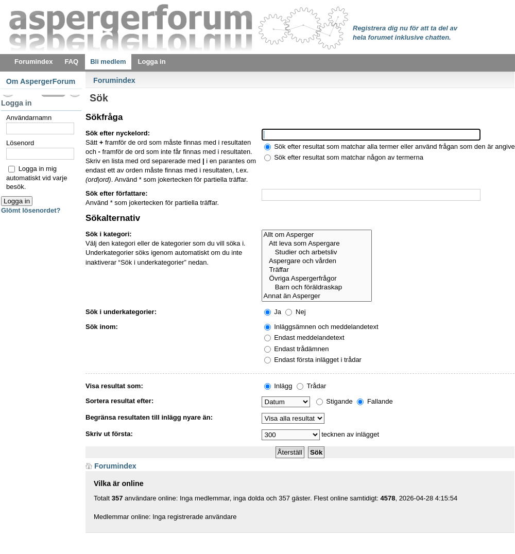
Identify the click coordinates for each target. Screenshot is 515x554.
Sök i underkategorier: (121, 312)
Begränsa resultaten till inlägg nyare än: (149, 417)
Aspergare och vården (317, 261)
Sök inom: (101, 327)
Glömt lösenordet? (31, 210)
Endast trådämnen (296, 349)
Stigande (334, 401)
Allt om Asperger (317, 235)
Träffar (317, 270)
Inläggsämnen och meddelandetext (321, 327)
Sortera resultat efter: (119, 401)
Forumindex (114, 80)
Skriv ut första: (109, 434)
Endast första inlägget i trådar (313, 359)
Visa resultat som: (114, 386)
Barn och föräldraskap (317, 287)
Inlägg (278, 386)
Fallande (374, 401)
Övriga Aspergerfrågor (317, 278)
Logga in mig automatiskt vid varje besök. (36, 178)
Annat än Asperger (317, 296)
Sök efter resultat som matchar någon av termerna (343, 157)
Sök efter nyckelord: (117, 133)
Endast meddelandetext (304, 337)
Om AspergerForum (41, 81)
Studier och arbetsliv (317, 252)
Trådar (311, 386)
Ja (272, 312)
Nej (295, 312)
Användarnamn (29, 118)
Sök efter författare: (116, 193)
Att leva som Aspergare (317, 243)
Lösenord (20, 143)
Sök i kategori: (108, 234)
